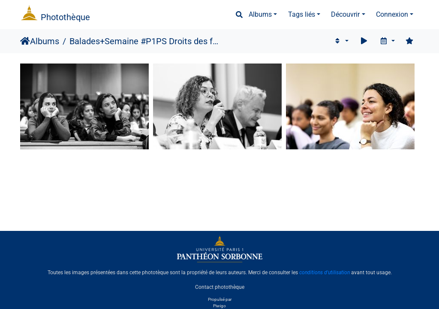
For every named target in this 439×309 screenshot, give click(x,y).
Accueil (25, 41)
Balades (84, 41)
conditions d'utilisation (324, 273)
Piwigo (219, 305)
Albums (260, 14)
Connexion (392, 14)
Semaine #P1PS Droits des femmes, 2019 (162, 41)
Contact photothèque (219, 287)
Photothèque (65, 17)
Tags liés (301, 14)
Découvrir (345, 14)
